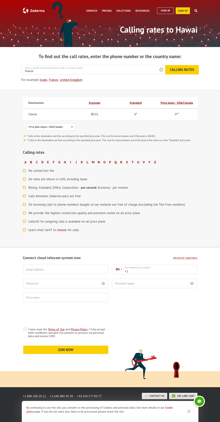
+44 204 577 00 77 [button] (89, 381)
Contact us (154, 381)
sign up (183, 10)
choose (62, 230)
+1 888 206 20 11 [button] (34, 381)
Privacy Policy (79, 314)
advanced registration (185, 257)
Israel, (44, 80)
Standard (136, 103)
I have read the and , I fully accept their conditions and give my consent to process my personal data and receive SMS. (66, 318)
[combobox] (118, 269)
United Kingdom (71, 80)
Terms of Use (56, 314)
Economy (94, 103)
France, (54, 80)
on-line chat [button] (183, 381)
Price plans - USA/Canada (177, 103)
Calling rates (182, 69)
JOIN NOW (65, 335)
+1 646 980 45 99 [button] (61, 381)
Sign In (165, 10)
